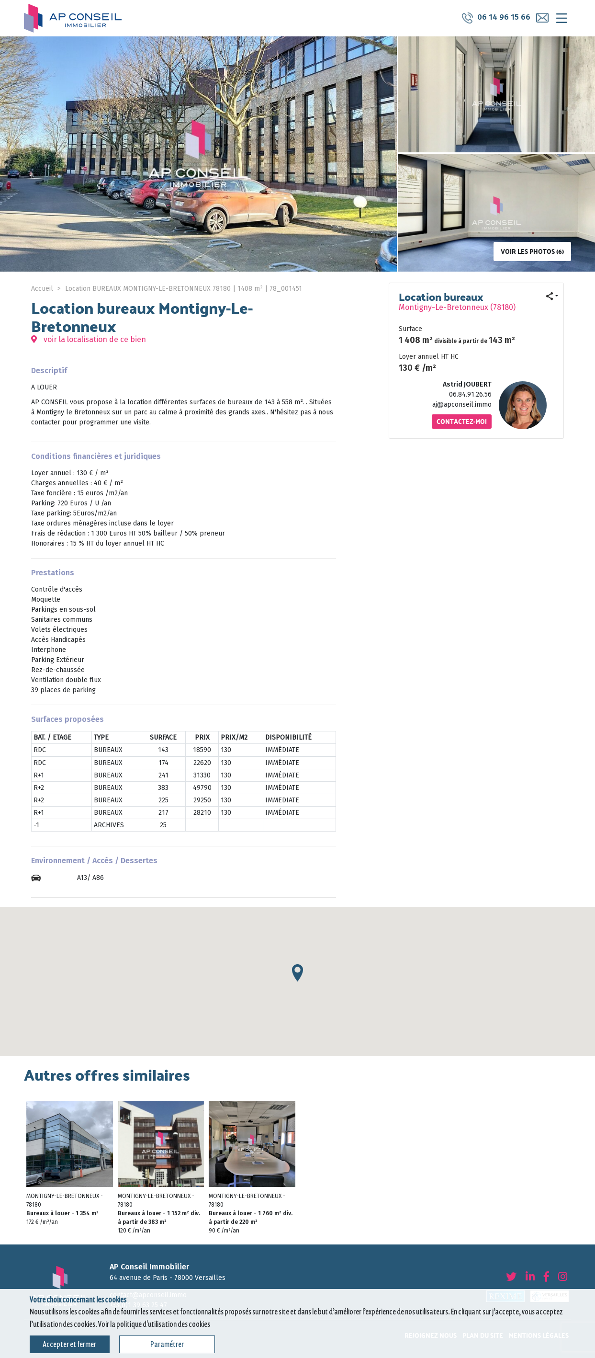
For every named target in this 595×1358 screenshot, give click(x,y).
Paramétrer (167, 1344)
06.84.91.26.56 (470, 394)
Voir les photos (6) (532, 251)
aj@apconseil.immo (462, 404)
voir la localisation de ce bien (88, 339)
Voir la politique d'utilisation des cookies (154, 1324)
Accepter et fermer (69, 1344)
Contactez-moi (462, 421)
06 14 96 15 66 (495, 17)
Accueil (42, 289)
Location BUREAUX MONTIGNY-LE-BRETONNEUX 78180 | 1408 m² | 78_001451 (183, 289)
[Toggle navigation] (561, 18)
